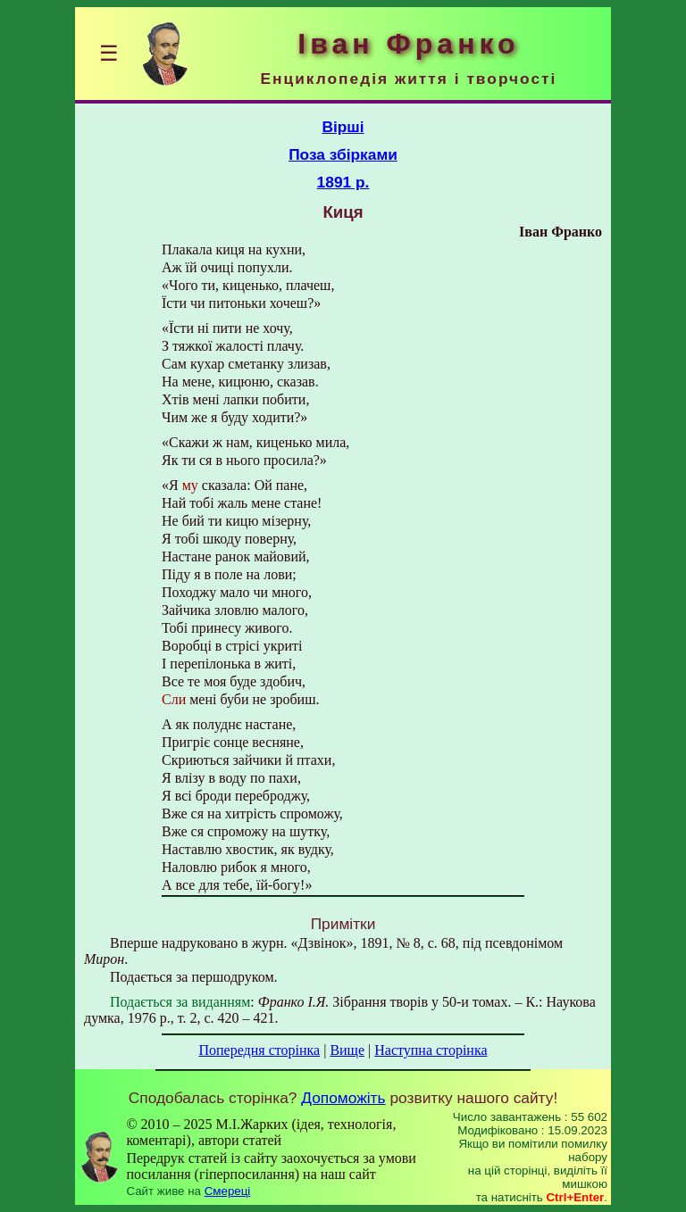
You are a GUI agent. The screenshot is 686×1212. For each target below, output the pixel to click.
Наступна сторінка (430, 1050)
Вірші (343, 127)
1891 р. (343, 182)
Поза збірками (343, 154)
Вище (347, 1050)
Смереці (228, 1191)
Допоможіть (343, 1098)
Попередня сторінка (259, 1050)
